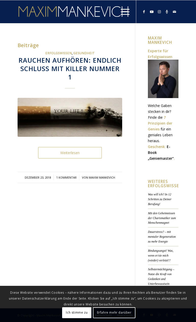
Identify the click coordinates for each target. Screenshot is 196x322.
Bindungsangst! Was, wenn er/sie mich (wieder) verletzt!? (160, 255)
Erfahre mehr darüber (114, 312)
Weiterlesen (70, 152)
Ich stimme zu (77, 312)
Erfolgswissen (58, 53)
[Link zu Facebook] (144, 12)
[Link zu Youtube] (152, 12)
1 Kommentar (66, 177)
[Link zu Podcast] (167, 12)
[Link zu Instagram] (159, 12)
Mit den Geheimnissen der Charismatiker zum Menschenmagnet (162, 218)
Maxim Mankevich (102, 177)
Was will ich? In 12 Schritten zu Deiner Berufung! (159, 199)
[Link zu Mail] (174, 12)
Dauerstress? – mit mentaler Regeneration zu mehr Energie (162, 236)
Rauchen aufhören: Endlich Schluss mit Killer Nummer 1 (70, 68)
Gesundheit (84, 53)
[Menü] (123, 11)
